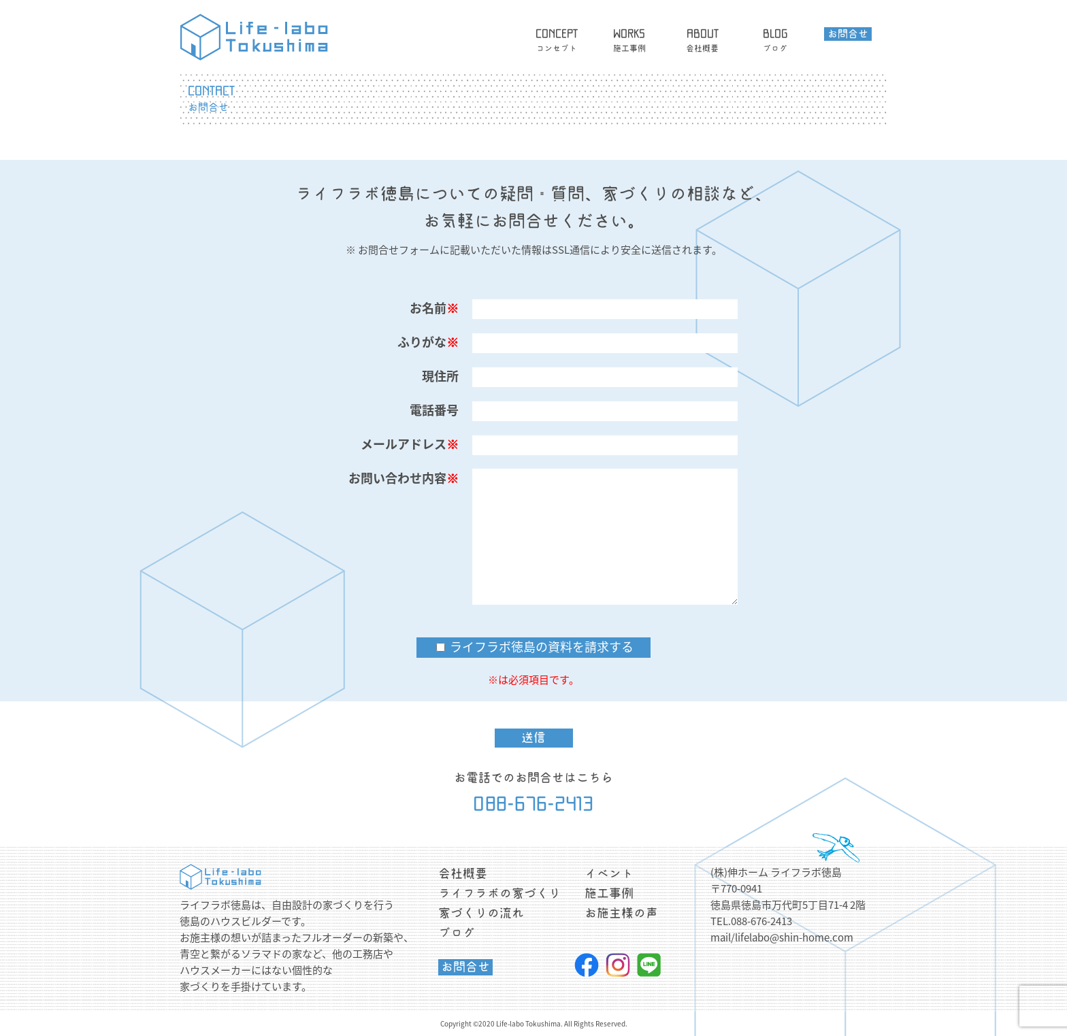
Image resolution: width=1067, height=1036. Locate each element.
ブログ (456, 932)
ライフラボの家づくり (499, 893)
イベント (609, 873)
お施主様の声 (621, 913)
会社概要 (462, 873)
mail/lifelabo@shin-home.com (781, 937)
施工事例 (609, 893)
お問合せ (465, 966)
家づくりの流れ (481, 913)
